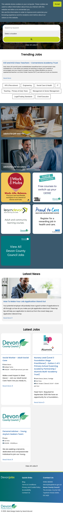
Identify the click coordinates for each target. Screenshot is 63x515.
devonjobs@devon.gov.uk (52, 485)
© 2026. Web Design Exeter (10, 511)
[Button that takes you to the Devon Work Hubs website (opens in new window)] (16, 187)
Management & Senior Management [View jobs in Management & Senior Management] (46, 91)
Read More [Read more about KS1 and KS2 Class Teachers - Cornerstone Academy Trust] (7, 78)
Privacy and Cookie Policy (31, 487)
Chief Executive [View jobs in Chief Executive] (43, 96)
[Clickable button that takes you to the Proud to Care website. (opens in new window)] (47, 219)
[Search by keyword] (31, 28)
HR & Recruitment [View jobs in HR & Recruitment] (11, 85)
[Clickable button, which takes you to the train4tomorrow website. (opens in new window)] (47, 187)
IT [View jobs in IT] (57, 85)
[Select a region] (31, 33)
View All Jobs (31, 45)
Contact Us (26, 493)
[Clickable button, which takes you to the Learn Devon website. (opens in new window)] (16, 219)
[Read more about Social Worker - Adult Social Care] (8, 386)
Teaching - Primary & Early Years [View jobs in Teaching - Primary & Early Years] (16, 91)
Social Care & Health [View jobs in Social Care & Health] (44, 85)
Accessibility (26, 490)
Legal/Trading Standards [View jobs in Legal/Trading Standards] (23, 96)
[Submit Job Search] (31, 39)
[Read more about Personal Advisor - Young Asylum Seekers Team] (8, 459)
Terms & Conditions (29, 485)
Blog (23, 482)
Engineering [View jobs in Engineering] (27, 85)
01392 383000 (48, 482)
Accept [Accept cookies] (57, 4)
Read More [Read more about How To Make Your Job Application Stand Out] (7, 318)
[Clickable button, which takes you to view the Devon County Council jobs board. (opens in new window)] (16, 251)
